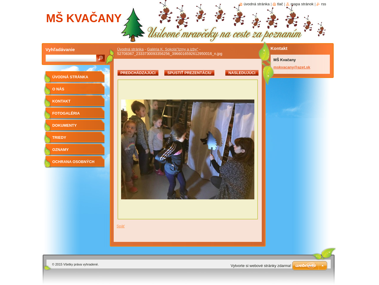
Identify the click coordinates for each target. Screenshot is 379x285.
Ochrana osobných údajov (73, 163)
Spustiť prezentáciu (189, 73)
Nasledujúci (241, 73)
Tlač (280, 4)
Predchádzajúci (138, 73)
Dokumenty (64, 125)
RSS (323, 4)
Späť (121, 226)
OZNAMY (60, 149)
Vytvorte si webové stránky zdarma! (261, 265)
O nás (58, 89)
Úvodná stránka (130, 49)
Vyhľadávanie (60, 49)
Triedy (59, 137)
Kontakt (61, 101)
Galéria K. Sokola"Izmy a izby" (172, 49)
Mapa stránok (302, 4)
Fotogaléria (66, 113)
